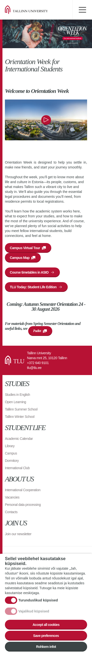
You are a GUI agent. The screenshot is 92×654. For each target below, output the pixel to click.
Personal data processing (23, 505)
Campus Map (19, 258)
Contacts (11, 512)
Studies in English (17, 395)
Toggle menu (82, 10)
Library (9, 446)
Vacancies (12, 497)
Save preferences (46, 636)
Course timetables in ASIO (29, 272)
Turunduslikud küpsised (38, 600)
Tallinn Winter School (19, 417)
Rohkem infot (46, 647)
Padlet (37, 331)
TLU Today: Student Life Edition (33, 287)
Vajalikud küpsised (33, 611)
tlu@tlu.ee (34, 368)
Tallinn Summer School (21, 409)
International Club (17, 468)
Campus (11, 453)
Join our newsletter (18, 534)
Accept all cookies (46, 625)
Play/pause (46, 120)
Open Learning (15, 402)
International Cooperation (22, 490)
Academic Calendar (19, 439)
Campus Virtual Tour (25, 248)
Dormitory (12, 461)
